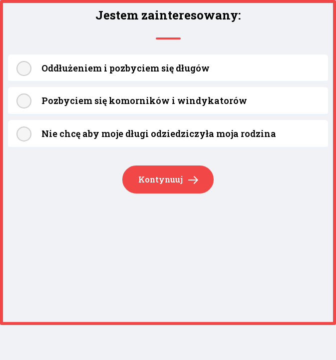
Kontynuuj (168, 180)
